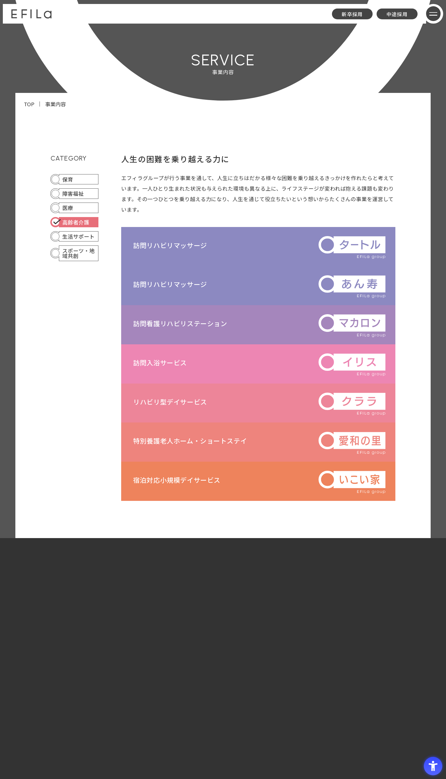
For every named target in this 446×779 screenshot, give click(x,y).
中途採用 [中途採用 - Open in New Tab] (397, 14)
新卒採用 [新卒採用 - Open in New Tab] (352, 14)
